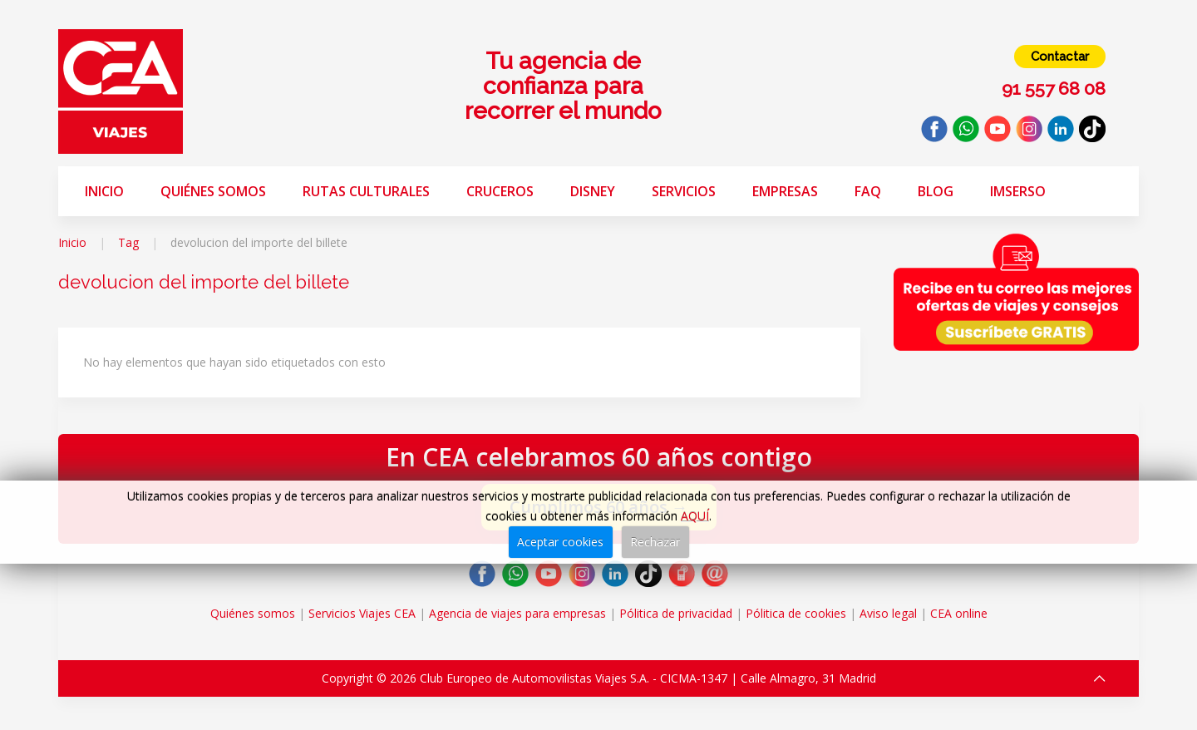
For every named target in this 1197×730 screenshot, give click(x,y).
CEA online (959, 613)
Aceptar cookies (560, 542)
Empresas (785, 191)
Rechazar (655, 542)
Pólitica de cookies (796, 613)
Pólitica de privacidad (675, 613)
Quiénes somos (213, 191)
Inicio (104, 191)
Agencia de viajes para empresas (517, 613)
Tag (128, 242)
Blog (935, 191)
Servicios (684, 191)
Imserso (1018, 191)
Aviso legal (888, 613)
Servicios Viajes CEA (362, 613)
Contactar (1060, 56)
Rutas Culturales (366, 191)
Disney (592, 191)
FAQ (868, 191)
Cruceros (500, 191)
